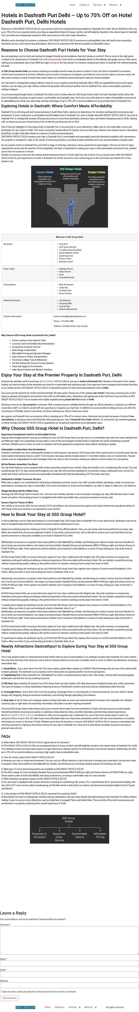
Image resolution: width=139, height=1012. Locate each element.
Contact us (84, 5)
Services (97, 5)
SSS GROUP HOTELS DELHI (20, 715)
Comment (5, 925)
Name (3, 959)
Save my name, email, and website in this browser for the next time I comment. (39, 992)
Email (3, 970)
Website (4, 981)
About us (113, 5)
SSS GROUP (48, 381)
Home (72, 5)
